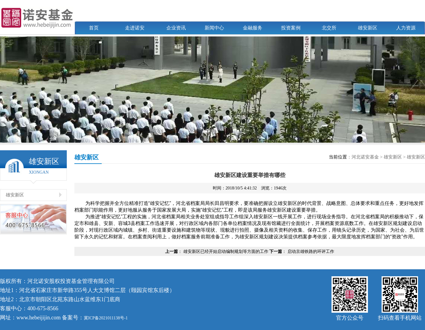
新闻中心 (214, 27)
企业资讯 (176, 27)
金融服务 (252, 27)
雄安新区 (367, 27)
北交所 (329, 27)
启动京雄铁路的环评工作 (310, 251)
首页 (94, 27)
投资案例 (291, 27)
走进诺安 (134, 27)
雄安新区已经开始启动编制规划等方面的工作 (225, 251)
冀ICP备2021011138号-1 (105, 318)
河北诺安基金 (365, 157)
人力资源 (406, 27)
